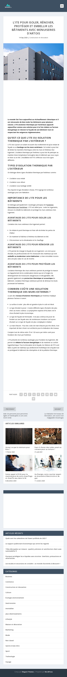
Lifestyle (9, 619)
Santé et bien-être (12, 646)
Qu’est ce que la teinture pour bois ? (18, 448)
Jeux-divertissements (14, 614)
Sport (8, 651)
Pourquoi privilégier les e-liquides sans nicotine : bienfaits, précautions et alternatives (33, 557)
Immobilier (10, 608)
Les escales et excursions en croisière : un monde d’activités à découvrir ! (33, 564)
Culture (8, 592)
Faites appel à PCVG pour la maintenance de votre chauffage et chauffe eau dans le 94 (19, 476)
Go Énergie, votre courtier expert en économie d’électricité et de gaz (48, 476)
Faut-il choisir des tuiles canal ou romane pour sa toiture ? (48, 448)
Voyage (8, 662)
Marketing (9, 630)
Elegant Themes (28, 672)
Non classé (10, 640)
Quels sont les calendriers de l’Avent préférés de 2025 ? (26, 538)
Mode (8, 635)
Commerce (10, 582)
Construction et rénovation (38, 38)
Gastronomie (10, 603)
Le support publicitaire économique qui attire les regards (27, 544)
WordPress (49, 672)
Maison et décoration (14, 624)
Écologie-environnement (15, 598)
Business (9, 576)
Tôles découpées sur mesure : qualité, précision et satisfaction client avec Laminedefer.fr (33, 550)
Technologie (10, 656)
